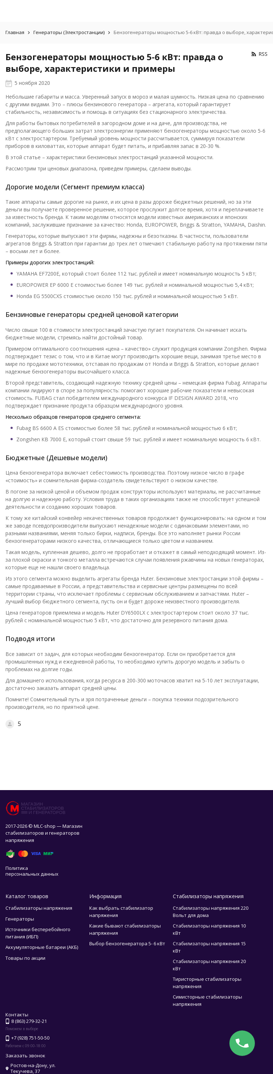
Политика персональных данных (31, 871)
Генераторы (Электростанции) (69, 32)
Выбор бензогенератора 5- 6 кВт (127, 943)
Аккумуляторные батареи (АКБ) (41, 947)
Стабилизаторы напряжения (38, 908)
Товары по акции (25, 958)
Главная (14, 32)
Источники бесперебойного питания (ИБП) (37, 933)
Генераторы (19, 919)
